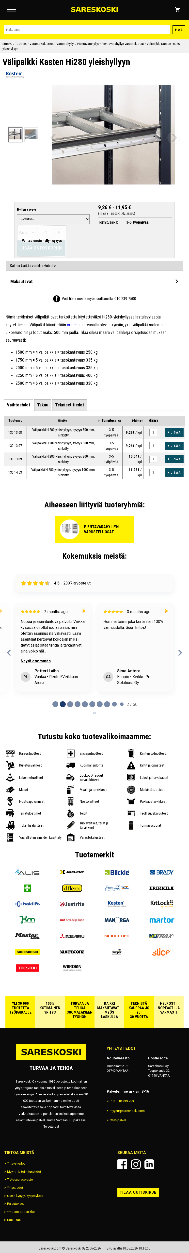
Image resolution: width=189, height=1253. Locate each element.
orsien (72, 324)
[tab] (18, 405)
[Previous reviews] (9, 653)
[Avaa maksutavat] (94, 281)
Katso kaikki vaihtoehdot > (33, 265)
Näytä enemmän (36, 661)
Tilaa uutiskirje (138, 1192)
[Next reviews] (180, 653)
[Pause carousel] (94, 712)
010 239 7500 (125, 298)
